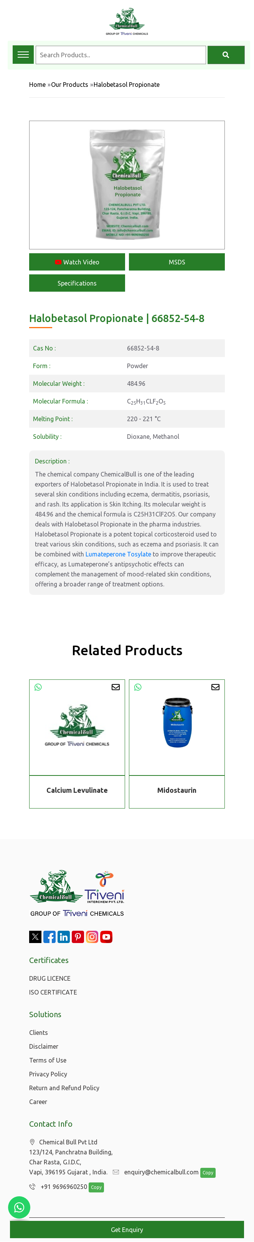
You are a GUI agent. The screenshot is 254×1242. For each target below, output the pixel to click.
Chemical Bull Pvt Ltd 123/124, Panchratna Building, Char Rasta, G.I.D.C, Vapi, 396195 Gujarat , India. (71, 1157)
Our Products (69, 84)
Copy (204, 1173)
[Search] (226, 55)
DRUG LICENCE (50, 978)
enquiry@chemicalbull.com (154, 1172)
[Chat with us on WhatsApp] (19, 1207)
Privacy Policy (48, 1074)
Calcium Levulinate (77, 790)
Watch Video (77, 262)
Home (37, 84)
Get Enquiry (127, 1229)
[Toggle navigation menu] (23, 54)
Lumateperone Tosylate (118, 554)
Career (38, 1101)
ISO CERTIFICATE (53, 992)
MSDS (177, 262)
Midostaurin (176, 790)
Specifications (77, 283)
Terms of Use (47, 1060)
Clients (38, 1032)
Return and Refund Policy (64, 1087)
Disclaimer (43, 1046)
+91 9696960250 (56, 1187)
